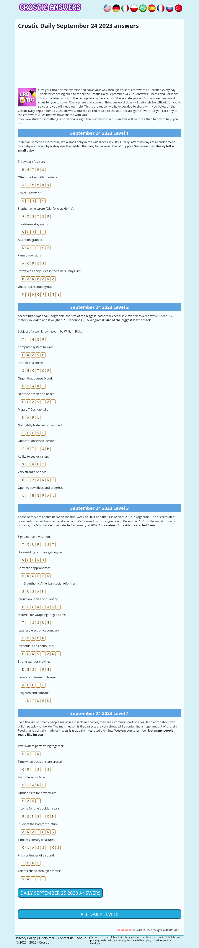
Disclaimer (46, 938)
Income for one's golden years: (39, 808)
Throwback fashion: (31, 162)
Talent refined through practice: (40, 871)
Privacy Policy (26, 938)
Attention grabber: (30, 240)
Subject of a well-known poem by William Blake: (50, 331)
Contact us (66, 938)
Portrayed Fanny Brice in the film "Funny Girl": (49, 271)
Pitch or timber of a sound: (36, 855)
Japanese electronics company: (39, 630)
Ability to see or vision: (33, 456)
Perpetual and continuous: (36, 646)
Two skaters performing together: (41, 746)
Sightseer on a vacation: (34, 537)
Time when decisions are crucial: (40, 762)
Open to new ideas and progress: (40, 488)
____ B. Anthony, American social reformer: (47, 583)
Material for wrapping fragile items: (42, 615)
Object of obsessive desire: (36, 441)
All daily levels (99, 914)
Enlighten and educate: (34, 693)
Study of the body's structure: (38, 824)
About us (83, 938)
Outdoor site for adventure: (37, 793)
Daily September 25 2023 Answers (60, 893)
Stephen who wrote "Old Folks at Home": (46, 209)
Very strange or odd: (32, 472)
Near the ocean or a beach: (36, 394)
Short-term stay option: (34, 224)
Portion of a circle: (30, 363)
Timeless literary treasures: (36, 840)
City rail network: (29, 193)
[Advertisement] (99, 58)
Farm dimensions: (30, 255)
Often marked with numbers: (38, 177)
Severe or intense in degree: (37, 677)
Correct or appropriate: (34, 568)
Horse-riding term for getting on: (40, 552)
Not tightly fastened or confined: (40, 425)
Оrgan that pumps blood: (35, 378)
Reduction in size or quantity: (38, 599)
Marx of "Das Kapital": (33, 409)
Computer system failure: (35, 347)
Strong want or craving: (34, 661)
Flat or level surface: (31, 777)
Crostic (44, 942)
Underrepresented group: (35, 287)
